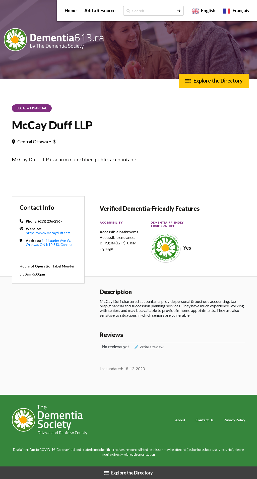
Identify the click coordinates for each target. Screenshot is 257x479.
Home (71, 10)
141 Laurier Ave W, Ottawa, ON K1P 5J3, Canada (49, 242)
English (208, 10)
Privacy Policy (234, 420)
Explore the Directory (218, 81)
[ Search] (148, 11)
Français (241, 10)
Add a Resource (99, 10)
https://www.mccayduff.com (48, 233)
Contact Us (205, 420)
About (180, 420)
